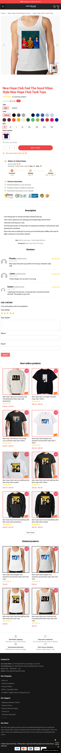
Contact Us (5, 711)
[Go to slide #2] (36, 79)
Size (4, 123)
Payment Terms (7, 705)
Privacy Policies (7, 686)
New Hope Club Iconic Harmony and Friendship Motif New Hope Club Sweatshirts (15, 399)
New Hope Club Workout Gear (19, 13)
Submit (5, 355)
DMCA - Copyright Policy (10, 689)
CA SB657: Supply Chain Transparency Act (16, 692)
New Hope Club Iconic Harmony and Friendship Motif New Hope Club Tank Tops (44, 619)
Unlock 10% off (57, 743)
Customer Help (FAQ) (9, 714)
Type (4, 104)
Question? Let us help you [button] (50, 750)
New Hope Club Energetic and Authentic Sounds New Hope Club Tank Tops (16, 577)
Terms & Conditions (8, 683)
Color (4, 111)
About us (5, 680)
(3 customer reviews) (19, 97)
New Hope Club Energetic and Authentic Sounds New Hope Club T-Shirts (44, 441)
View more (30, 532)
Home (3, 13)
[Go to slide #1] (25, 79)
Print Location (7, 130)
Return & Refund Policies (10, 708)
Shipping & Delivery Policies (11, 702)
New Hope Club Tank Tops (43, 13)
